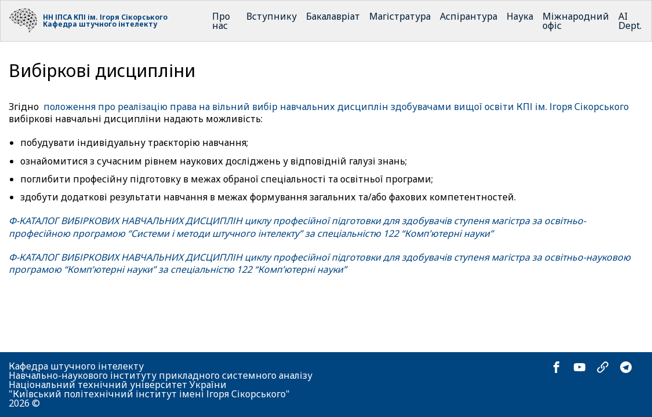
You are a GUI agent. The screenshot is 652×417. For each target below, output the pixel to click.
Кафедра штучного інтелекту (100, 24)
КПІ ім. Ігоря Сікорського (120, 17)
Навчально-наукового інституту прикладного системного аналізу (160, 375)
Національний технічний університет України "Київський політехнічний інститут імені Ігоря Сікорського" (149, 389)
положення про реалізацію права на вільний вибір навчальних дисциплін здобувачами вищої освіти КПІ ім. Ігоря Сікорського (336, 106)
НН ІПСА (57, 17)
